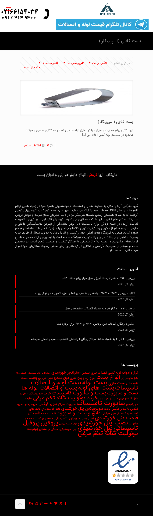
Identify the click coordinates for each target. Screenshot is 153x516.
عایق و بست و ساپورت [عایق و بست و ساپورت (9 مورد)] (79, 413)
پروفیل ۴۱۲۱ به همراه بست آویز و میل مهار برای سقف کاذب (98, 278)
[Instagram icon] (36, 503)
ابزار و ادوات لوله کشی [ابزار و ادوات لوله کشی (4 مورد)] (123, 372)
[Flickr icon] (46, 503)
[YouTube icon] (51, 503)
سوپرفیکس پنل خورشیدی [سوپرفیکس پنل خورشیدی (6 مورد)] (82, 408)
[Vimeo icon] (56, 503)
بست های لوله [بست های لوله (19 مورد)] (96, 388)
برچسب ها (73, 63)
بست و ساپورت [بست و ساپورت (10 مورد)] (122, 393)
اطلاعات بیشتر (32, 145)
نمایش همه (32, 67)
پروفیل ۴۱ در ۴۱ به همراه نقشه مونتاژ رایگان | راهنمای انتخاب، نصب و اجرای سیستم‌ (83, 339)
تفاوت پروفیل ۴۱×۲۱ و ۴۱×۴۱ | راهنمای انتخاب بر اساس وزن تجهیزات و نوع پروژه (85, 293)
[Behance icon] (31, 503)
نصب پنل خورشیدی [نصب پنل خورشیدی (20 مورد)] (103, 423)
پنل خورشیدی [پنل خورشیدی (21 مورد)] (95, 428)
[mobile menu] (9, 9)
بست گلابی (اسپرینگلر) (115, 122)
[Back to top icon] (20, 504)
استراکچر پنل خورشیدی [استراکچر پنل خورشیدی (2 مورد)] (38, 373)
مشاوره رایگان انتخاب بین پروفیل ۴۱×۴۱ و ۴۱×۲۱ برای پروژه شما (96, 324)
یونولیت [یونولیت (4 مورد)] (32, 429)
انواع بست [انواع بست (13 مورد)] (108, 377)
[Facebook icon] (66, 503)
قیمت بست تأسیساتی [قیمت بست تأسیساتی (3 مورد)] (42, 413)
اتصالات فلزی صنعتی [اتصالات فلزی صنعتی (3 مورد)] (94, 372)
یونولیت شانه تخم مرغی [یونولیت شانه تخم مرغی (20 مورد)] (108, 433)
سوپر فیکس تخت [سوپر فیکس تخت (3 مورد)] (115, 408)
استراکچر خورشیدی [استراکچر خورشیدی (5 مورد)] (66, 373)
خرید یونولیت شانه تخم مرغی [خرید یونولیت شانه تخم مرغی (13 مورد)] (65, 398)
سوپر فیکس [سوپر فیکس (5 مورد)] (48, 404)
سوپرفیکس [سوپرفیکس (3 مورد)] (31, 404)
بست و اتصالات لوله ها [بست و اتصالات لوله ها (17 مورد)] (49, 388)
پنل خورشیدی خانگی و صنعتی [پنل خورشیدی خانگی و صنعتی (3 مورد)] (58, 429)
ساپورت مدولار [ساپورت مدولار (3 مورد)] (67, 404)
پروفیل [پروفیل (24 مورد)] (49, 423)
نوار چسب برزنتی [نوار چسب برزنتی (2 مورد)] (68, 424)
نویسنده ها (48, 63)
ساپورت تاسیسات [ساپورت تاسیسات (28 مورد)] (101, 403)
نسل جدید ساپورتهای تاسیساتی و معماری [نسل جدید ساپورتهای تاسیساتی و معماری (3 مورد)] (68, 418)
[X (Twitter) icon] (61, 503)
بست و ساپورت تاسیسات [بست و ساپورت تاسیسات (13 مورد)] (79, 393)
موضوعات (97, 63)
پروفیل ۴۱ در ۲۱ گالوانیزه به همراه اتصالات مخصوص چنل (100, 308)
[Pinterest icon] (41, 503)
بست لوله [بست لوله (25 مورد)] (94, 382)
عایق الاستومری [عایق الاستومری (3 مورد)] (50, 408)
